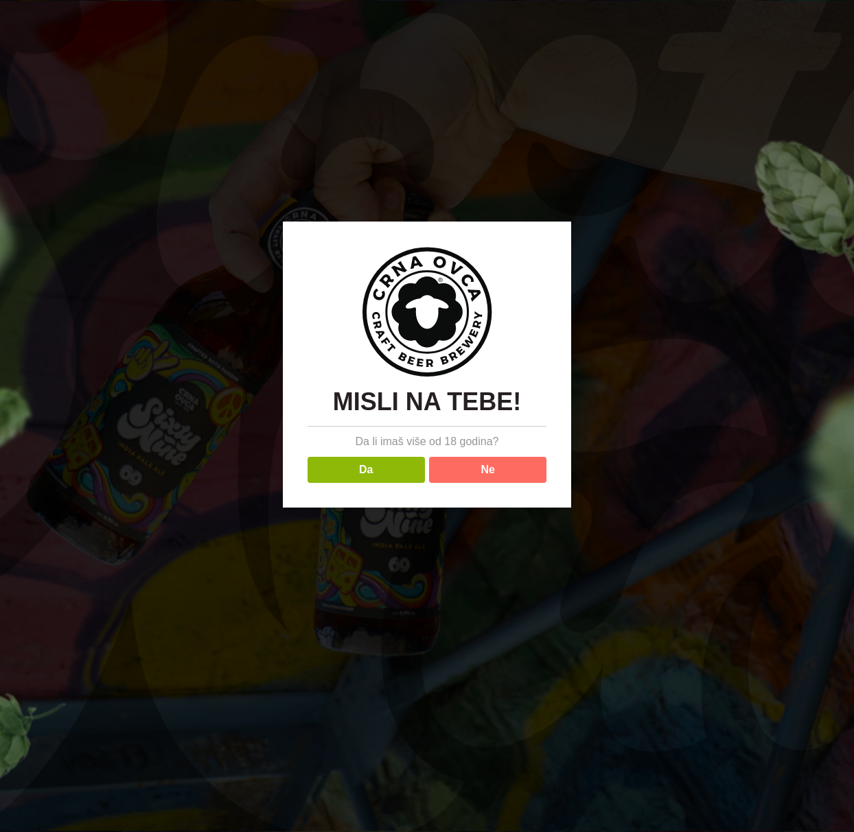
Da (366, 469)
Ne (488, 469)
